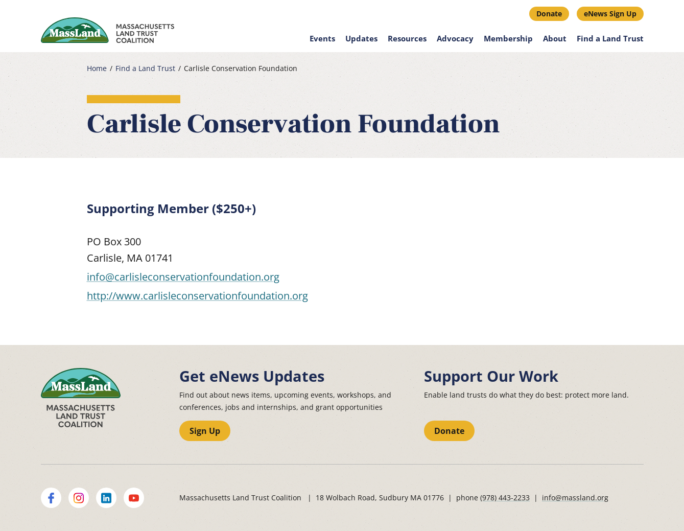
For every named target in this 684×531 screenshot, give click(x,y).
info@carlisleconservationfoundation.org (183, 277)
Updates (361, 38)
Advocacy (455, 38)
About (555, 38)
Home (97, 68)
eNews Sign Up (610, 13)
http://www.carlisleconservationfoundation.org (197, 296)
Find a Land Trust (610, 38)
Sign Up (205, 430)
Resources (407, 38)
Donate (549, 13)
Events (322, 38)
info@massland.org (575, 497)
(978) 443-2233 (505, 497)
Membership (508, 38)
